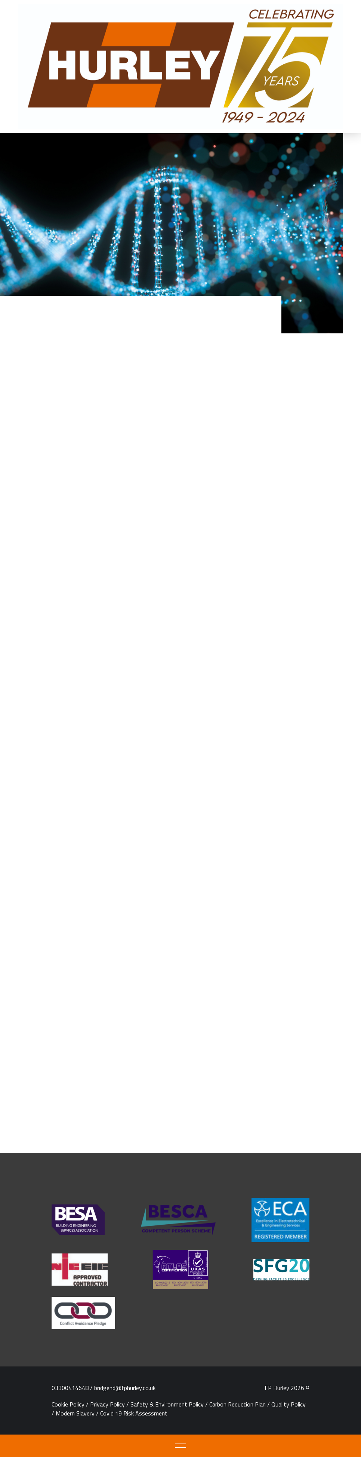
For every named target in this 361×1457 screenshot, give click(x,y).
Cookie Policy (68, 1404)
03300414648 (70, 1387)
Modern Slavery (75, 1413)
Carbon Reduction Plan (237, 1404)
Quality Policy (288, 1404)
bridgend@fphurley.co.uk (124, 1387)
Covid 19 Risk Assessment (133, 1413)
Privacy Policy (107, 1404)
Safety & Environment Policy (167, 1404)
